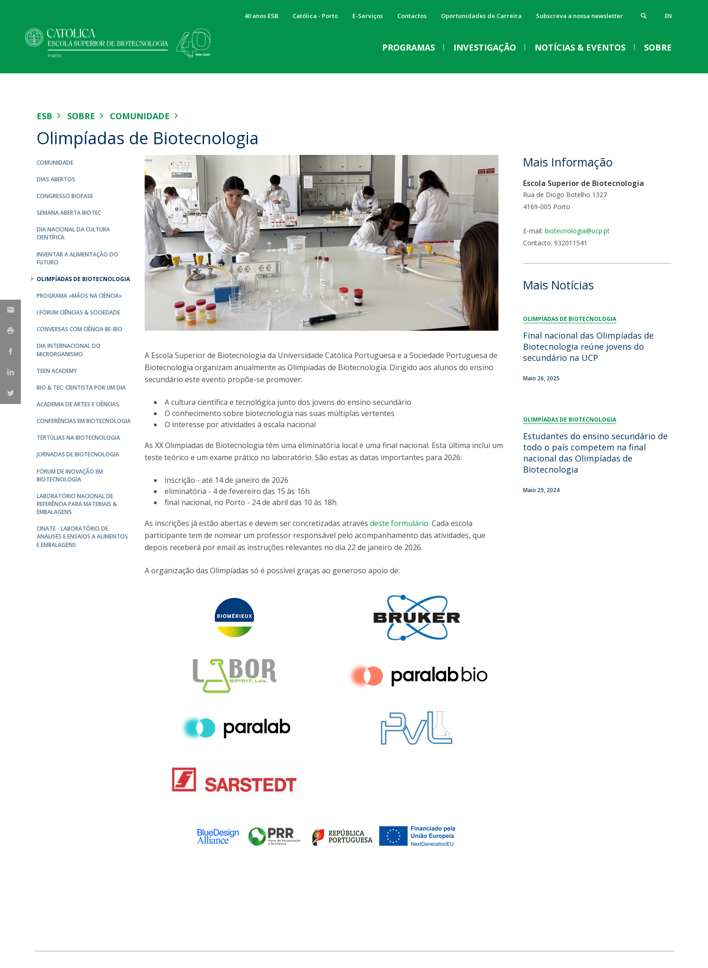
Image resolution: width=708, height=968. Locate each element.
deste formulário (399, 523)
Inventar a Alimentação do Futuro (77, 258)
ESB (44, 116)
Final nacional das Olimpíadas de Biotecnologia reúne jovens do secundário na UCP (588, 346)
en (668, 16)
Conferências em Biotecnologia (84, 421)
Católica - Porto (315, 16)
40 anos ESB (261, 16)
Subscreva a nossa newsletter (579, 16)
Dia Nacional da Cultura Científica (73, 233)
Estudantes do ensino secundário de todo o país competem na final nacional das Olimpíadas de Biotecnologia (595, 452)
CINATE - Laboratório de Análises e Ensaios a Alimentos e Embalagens (82, 536)
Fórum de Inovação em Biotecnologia (70, 475)
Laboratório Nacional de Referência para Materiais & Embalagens (77, 504)
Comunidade (140, 116)
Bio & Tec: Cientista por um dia (81, 387)
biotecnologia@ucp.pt (577, 230)
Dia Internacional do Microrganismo (69, 350)
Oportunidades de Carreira (481, 16)
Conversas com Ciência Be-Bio (79, 329)
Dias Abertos (56, 179)
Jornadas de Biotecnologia (78, 454)
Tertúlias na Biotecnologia (78, 438)
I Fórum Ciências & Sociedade (78, 312)
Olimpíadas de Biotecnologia (83, 279)
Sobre (81, 116)
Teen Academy (57, 371)
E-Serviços (367, 16)
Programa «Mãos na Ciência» (79, 296)
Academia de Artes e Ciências (78, 404)
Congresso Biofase (65, 196)
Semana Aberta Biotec (69, 213)
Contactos (412, 16)
